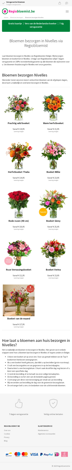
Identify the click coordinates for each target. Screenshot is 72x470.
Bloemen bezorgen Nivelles (34, 17)
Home (6, 17)
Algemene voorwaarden (46, 434)
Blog (5, 441)
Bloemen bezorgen (16, 17)
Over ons (7, 430)
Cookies (7, 434)
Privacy (6, 437)
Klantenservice (43, 430)
